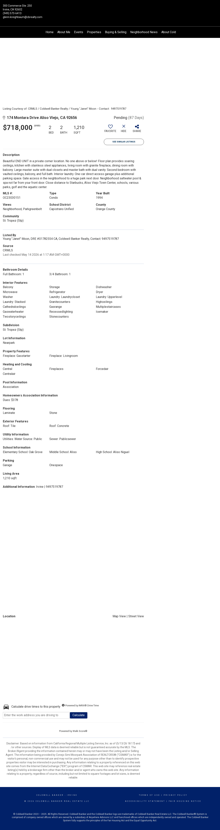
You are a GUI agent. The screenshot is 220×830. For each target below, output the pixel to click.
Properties (94, 32)
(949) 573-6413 (12, 13)
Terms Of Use (149, 795)
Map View (119, 616)
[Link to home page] (110, 8)
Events (78, 32)
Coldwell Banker (50, 795)
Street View (136, 616)
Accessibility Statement (145, 801)
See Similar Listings (123, 142)
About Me (63, 32)
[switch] (110, 130)
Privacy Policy (175, 795)
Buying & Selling (115, 32)
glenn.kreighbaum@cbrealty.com (22, 17)
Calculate (79, 715)
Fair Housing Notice (185, 801)
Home (50, 32)
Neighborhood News (144, 32)
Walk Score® (80, 731)
